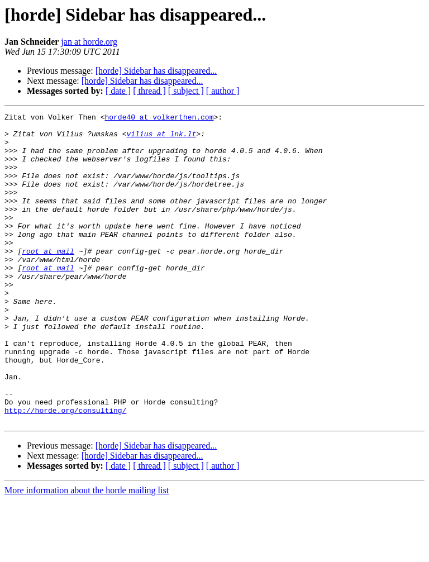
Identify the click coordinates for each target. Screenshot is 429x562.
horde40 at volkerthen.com (158, 118)
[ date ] (118, 91)
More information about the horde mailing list (86, 552)
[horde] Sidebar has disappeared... (156, 70)
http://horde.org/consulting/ (65, 470)
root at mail (48, 279)
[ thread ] (149, 91)
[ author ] (223, 91)
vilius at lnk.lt (161, 139)
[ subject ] (186, 91)
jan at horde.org (89, 41)
